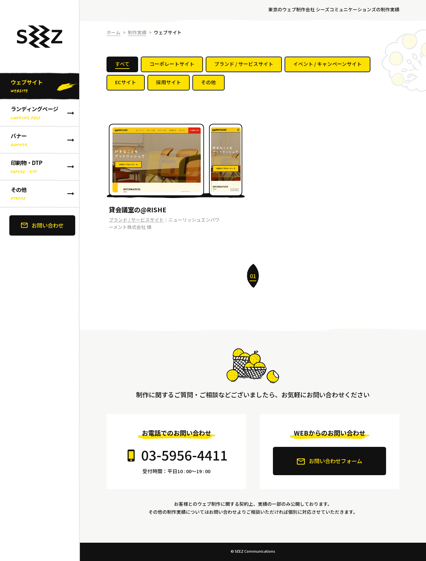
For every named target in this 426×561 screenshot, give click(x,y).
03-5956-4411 (184, 455)
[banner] (40, 280)
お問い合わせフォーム (329, 461)
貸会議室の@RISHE (137, 209)
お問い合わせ (42, 225)
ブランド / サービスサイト (136, 219)
